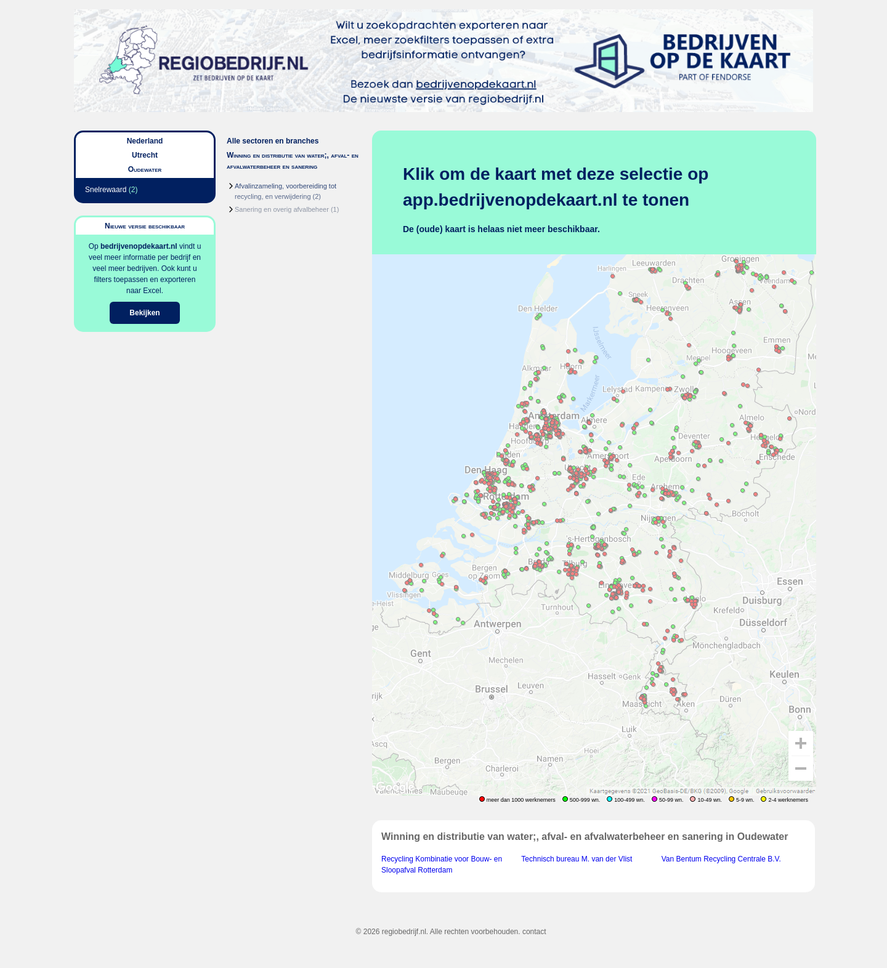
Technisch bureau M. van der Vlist (576, 859)
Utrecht (145, 155)
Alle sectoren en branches (272, 141)
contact (534, 931)
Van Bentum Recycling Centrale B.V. (721, 859)
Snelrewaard (105, 189)
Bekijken (144, 313)
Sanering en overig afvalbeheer (282, 209)
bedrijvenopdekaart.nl (138, 246)
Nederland (145, 141)
